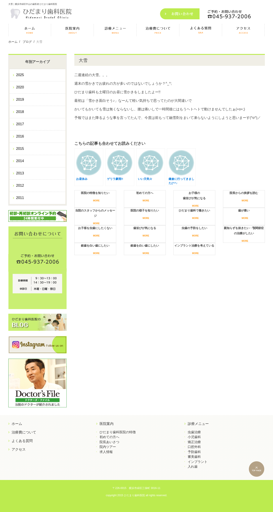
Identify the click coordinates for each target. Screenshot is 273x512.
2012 (20, 185)
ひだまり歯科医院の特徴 (118, 432)
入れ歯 (193, 466)
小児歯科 (194, 437)
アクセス (19, 449)
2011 (20, 198)
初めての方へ (109, 437)
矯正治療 (194, 442)
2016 (20, 136)
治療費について (24, 432)
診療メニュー (198, 424)
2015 (20, 148)
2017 (20, 124)
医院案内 (107, 424)
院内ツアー (108, 447)
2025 (20, 75)
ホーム (17, 424)
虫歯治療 (194, 432)
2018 (20, 112)
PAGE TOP (260, 469)
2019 (20, 99)
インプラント (197, 462)
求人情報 (106, 452)
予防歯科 (194, 452)
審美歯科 (194, 456)
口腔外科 (194, 447)
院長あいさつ (109, 442)
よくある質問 (22, 441)
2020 (20, 87)
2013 (20, 173)
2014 (20, 161)
